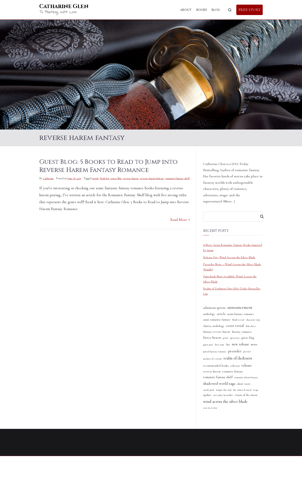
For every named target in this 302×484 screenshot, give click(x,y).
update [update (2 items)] (207, 395)
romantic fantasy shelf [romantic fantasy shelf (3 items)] (217, 377)
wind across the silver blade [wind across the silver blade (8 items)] (225, 401)
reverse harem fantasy (152, 178)
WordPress (165, 469)
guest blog (116, 178)
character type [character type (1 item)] (253, 319)
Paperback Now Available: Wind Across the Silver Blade (230, 279)
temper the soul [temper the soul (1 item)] (223, 389)
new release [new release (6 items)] (240, 344)
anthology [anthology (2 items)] (209, 314)
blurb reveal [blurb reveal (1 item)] (238, 319)
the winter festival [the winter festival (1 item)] (242, 389)
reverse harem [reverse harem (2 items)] (212, 371)
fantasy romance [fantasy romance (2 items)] (242, 331)
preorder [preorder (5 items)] (235, 351)
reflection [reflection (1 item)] (235, 365)
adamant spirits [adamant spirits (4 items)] (214, 308)
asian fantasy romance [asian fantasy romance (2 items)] (240, 314)
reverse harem (131, 178)
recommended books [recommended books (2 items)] (216, 365)
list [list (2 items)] (228, 344)
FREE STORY (249, 10)
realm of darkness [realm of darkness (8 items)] (237, 358)
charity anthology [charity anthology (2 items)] (213, 326)
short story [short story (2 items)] (244, 384)
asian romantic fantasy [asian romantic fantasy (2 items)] (217, 319)
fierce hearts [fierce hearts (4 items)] (212, 337)
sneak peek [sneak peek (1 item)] (208, 389)
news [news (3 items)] (254, 344)
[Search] (260, 216)
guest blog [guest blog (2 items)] (247, 337)
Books (201, 10)
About (186, 10)
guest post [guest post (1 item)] (208, 344)
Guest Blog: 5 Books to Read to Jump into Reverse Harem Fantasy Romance (108, 166)
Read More (180, 219)
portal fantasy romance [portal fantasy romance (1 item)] (214, 351)
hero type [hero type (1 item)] (219, 344)
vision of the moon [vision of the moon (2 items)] (246, 395)
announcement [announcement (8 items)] (239, 307)
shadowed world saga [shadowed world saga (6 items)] (219, 383)
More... (229, 201)
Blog (215, 10)
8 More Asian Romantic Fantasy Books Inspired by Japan (232, 247)
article (95, 178)
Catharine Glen (63, 6)
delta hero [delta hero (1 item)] (251, 326)
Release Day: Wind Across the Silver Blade (229, 257)
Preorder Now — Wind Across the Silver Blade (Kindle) (232, 267)
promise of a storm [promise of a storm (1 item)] (212, 358)
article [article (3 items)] (221, 314)
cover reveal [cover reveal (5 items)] (235, 325)
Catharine (48, 178)
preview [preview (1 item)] (247, 351)
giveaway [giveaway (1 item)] (235, 337)
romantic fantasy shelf (177, 178)
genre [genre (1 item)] (225, 337)
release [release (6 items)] (247, 365)
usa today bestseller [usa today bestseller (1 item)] (223, 395)
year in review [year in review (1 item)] (210, 407)
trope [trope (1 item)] (255, 389)
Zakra (149, 469)
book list (104, 178)
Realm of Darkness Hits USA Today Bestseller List (232, 291)
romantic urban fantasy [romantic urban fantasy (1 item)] (246, 377)
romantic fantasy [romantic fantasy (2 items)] (232, 371)
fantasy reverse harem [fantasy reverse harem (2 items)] (216, 331)
